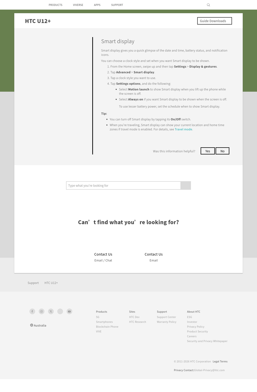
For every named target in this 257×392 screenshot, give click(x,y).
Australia (40, 338)
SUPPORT (123, 4)
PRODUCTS (56, 4)
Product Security (195, 344)
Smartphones (97, 334)
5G (89, 329)
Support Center (162, 329)
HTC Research (132, 334)
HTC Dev (129, 329)
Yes (206, 164)
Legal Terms (219, 374)
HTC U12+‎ (54, 295)
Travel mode (211, 142)
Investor (189, 334)
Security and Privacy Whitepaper (206, 353)
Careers (189, 349)
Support (34, 295)
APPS (102, 4)
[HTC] (33, 5)
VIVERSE (81, 4)
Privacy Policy (193, 339)
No (222, 164)
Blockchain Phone (100, 339)
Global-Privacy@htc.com (208, 383)
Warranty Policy (162, 334)
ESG (187, 329)
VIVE (91, 344)
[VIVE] (223, 5)
